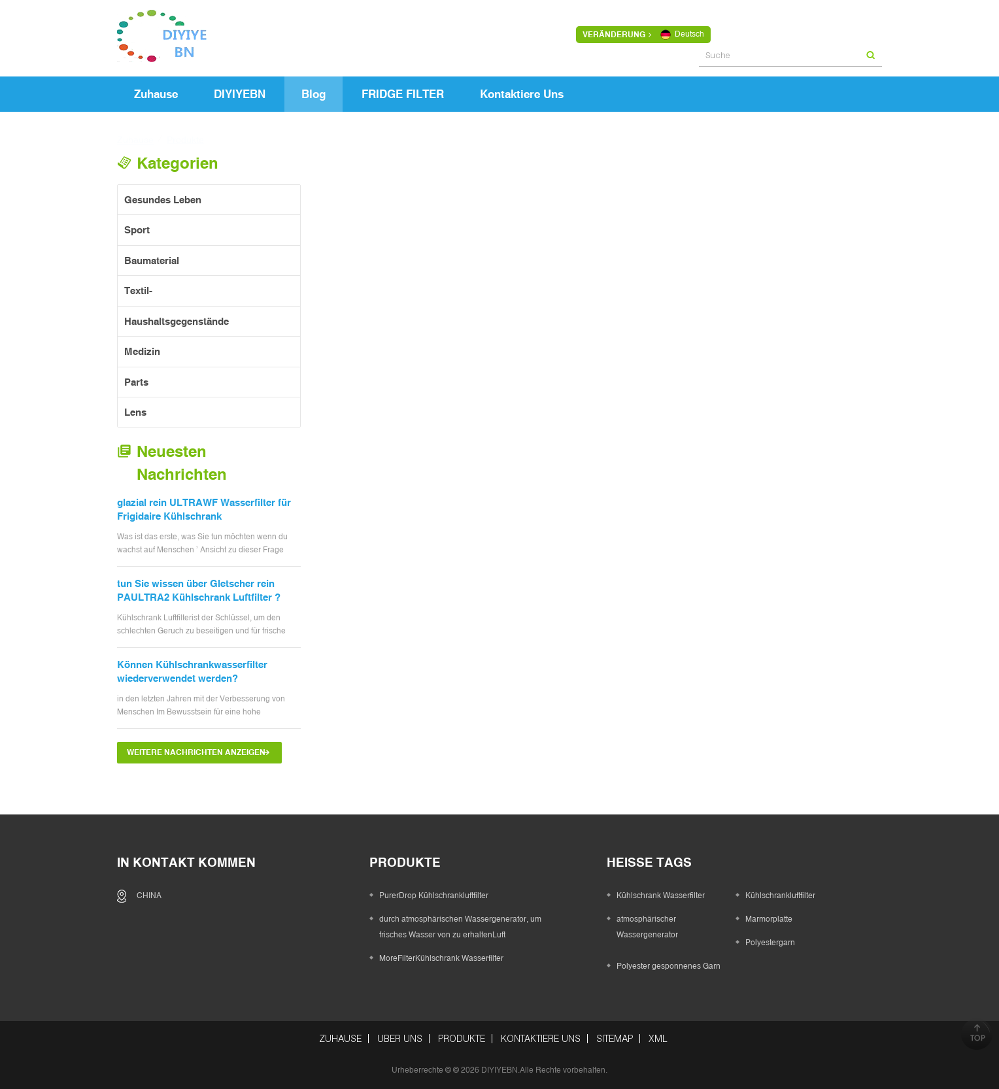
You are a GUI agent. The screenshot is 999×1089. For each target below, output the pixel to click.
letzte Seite (646, 782)
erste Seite (358, 782)
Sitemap (614, 1038)
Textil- (138, 290)
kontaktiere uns (522, 94)
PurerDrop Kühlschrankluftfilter (586, 416)
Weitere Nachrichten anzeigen (196, 752)
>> (595, 782)
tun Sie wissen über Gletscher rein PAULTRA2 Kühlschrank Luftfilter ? (198, 590)
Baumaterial (151, 260)
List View (409, 195)
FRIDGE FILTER (403, 94)
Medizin (142, 351)
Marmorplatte (768, 919)
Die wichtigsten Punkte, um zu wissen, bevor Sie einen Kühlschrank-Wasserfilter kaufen (410, 688)
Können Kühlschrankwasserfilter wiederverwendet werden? (192, 671)
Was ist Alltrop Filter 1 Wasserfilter (593, 680)
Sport (137, 229)
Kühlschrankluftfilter (780, 895)
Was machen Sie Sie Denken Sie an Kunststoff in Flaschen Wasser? (785, 423)
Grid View (386, 195)
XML (658, 1038)
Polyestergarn (770, 942)
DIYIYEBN (239, 94)
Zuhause (156, 94)
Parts (136, 382)
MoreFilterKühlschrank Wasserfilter (403, 416)
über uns (399, 1038)
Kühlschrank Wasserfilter (661, 895)
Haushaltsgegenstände (176, 321)
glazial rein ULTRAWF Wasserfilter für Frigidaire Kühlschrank (204, 509)
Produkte (461, 1038)
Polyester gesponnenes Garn (668, 966)
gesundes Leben (162, 199)
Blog (313, 94)
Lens (135, 412)
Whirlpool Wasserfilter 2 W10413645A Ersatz (790, 687)
